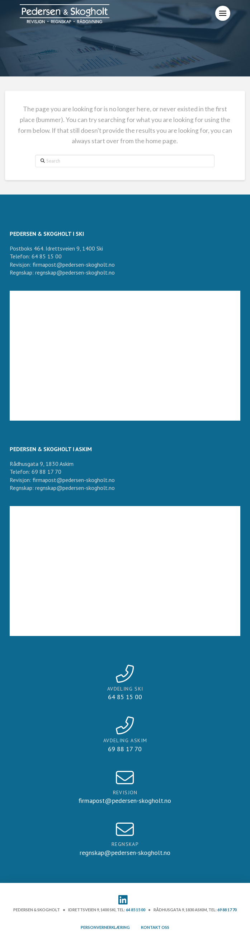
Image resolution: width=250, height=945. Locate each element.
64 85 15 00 (135, 909)
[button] (222, 13)
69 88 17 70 (227, 909)
